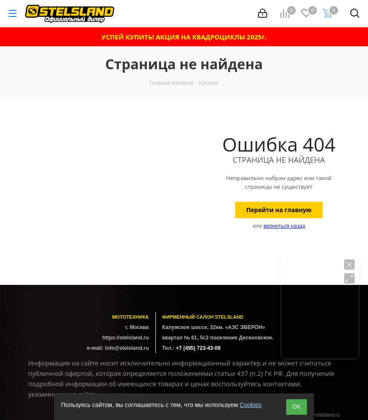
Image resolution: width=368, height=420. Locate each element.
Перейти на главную (278, 210)
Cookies (250, 404)
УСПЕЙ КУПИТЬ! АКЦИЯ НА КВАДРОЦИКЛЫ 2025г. (183, 36)
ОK (296, 406)
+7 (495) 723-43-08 (198, 348)
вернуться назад (284, 225)
